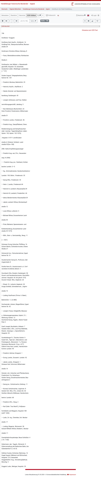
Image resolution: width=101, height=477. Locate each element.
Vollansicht (50, 15)
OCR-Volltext (31, 15)
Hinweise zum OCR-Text (90, 30)
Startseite (4, 9)
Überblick (14, 15)
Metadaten (5, 15)
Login (94, 15)
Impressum (72, 474)
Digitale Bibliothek (15, 9)
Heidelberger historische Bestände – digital (18, 4)
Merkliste (80, 15)
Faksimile (22, 15)
